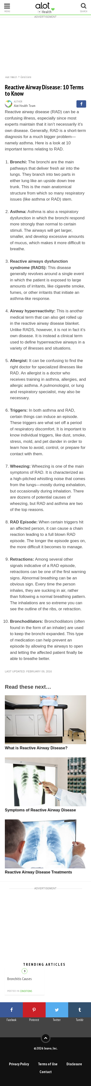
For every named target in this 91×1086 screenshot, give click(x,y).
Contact (46, 1071)
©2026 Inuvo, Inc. (46, 1048)
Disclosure (74, 1063)
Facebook (11, 1020)
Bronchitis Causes (19, 978)
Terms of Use (48, 1063)
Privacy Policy (19, 1063)
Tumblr (79, 1020)
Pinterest (34, 1020)
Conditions (26, 76)
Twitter (57, 1020)
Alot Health (11, 76)
